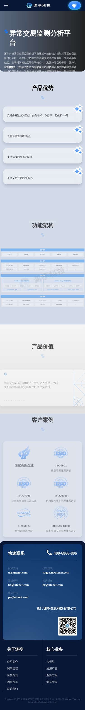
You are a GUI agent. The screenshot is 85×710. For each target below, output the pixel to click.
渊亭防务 (51, 682)
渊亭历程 (12, 668)
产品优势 (24, 67)
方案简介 (11, 67)
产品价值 (49, 67)
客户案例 (62, 67)
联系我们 (12, 688)
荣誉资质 (12, 675)
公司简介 (12, 661)
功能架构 (36, 67)
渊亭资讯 (12, 682)
